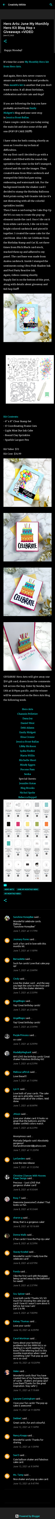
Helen (16, 1371)
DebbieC (17, 1418)
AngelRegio (19, 1001)
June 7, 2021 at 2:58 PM (25, 1009)
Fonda (16, 1271)
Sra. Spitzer (19, 1294)
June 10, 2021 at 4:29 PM (26, 1330)
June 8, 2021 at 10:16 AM (26, 1226)
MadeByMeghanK (22, 1052)
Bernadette (19, 959)
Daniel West (27, 723)
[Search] (51, 4)
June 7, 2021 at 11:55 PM (26, 1167)
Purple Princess (21, 1035)
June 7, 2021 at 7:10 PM (25, 1080)
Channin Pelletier (27, 713)
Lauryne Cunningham (24, 1398)
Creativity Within (17, 4)
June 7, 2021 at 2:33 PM (25, 992)
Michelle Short (27, 760)
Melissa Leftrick (21, 1072)
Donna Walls (19, 1234)
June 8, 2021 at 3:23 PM (25, 1243)
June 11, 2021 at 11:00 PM (26, 1410)
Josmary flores (21, 939)
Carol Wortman (21, 1338)
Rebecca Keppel (27, 797)
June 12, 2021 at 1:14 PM (26, 1427)
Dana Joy (28, 718)
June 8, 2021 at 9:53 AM (25, 1209)
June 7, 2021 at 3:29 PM (25, 1044)
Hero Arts (27, 709)
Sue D (16, 1455)
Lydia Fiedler (27, 750)
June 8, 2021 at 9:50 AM (25, 1189)
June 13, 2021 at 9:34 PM (26, 1466)
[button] (5, 41)
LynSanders (19, 1158)
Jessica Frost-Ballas (27, 741)
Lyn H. (16, 1089)
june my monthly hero (27, 889)
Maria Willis (27, 755)
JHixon (16, 1114)
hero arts (9, 889)
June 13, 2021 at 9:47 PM (26, 1483)
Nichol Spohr (27, 792)
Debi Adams (27, 727)
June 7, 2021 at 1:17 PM (25, 931)
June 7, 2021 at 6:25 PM (25, 1063)
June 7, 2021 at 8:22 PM (25, 1128)
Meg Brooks (28, 788)
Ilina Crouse (27, 737)
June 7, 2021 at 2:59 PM (25, 1026)
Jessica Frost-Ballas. (17, 117)
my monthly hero (13, 894)
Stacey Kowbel (20, 1252)
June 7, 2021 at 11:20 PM (26, 1150)
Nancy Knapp (20, 1435)
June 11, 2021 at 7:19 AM (26, 1390)
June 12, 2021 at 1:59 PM (26, 1446)
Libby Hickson (27, 746)
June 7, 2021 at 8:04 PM (25, 1105)
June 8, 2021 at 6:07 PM (25, 1263)
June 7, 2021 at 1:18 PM (25, 950)
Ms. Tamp (18, 1475)
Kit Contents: (11, 416)
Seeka (27, 774)
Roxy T (17, 1198)
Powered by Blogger (27, 1516)
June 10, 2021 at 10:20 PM (26, 1362)
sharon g (17, 1217)
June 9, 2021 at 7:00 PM (25, 1313)
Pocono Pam (27, 769)
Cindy (16, 978)
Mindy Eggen (27, 764)
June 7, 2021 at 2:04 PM (25, 970)
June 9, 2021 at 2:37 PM (25, 1285)
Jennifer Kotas (27, 783)
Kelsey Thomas (21, 1321)
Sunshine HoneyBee (23, 917)
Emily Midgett (27, 732)
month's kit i (16, 85)
